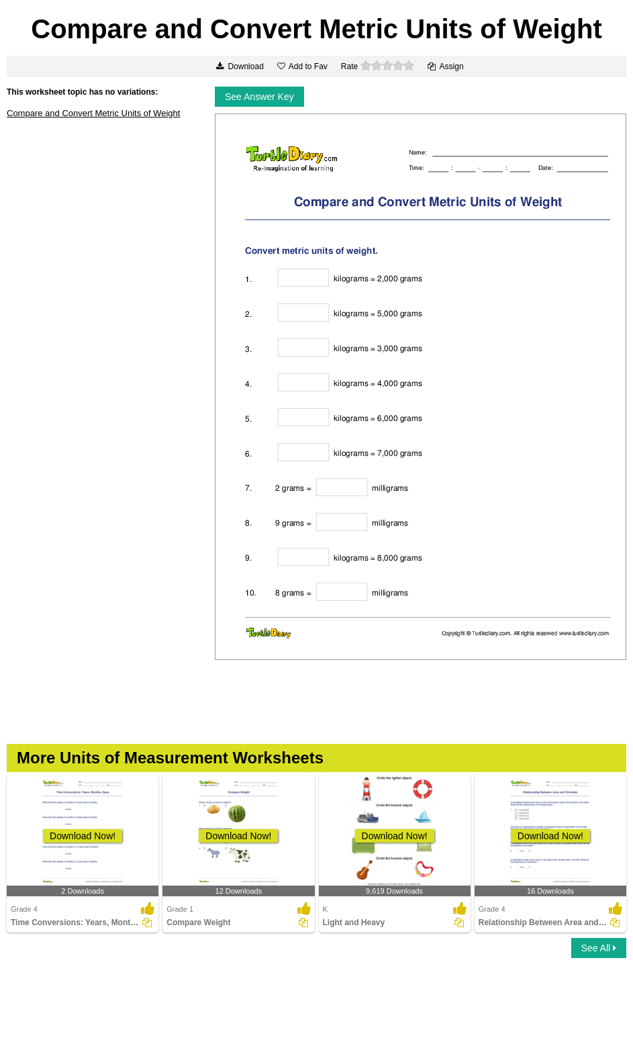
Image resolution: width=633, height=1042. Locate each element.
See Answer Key (259, 96)
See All (598, 948)
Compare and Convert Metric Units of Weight (93, 113)
